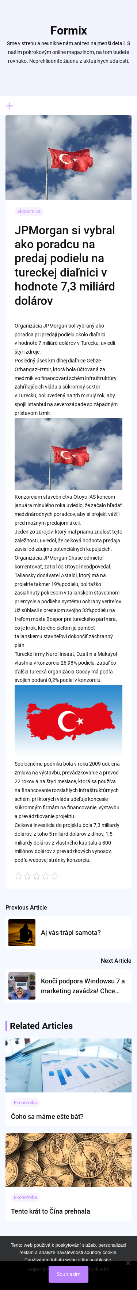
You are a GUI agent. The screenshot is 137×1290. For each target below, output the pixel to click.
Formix (68, 30)
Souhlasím (68, 1274)
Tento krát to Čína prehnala (50, 1211)
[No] (128, 1262)
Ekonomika (29, 211)
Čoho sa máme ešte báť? (47, 1116)
